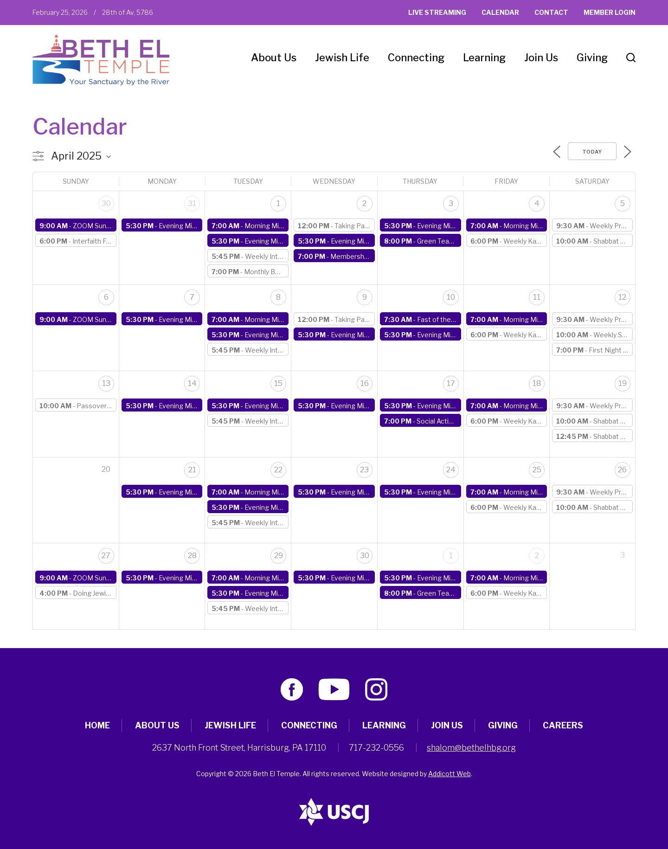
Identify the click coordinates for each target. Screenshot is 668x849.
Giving (592, 57)
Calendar (500, 12)
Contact (551, 12)
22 (278, 469)
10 (451, 297)
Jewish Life (342, 57)
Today (592, 151)
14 (192, 383)
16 (364, 383)
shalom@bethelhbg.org (471, 748)
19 (622, 383)
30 (106, 203)
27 (106, 555)
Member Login (610, 12)
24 (451, 469)
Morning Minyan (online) (280, 226)
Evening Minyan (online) (194, 226)
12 (622, 297)
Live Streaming (437, 12)
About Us (273, 57)
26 (622, 469)
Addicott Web (449, 774)
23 (364, 469)
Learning (484, 57)
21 (192, 469)
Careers (563, 725)
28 (192, 555)
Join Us (541, 57)
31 (192, 203)
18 (537, 383)
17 (451, 383)
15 (278, 383)
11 (536, 297)
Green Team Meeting (450, 241)
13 (106, 383)
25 (537, 469)
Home (97, 725)
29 (278, 555)
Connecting (416, 57)
